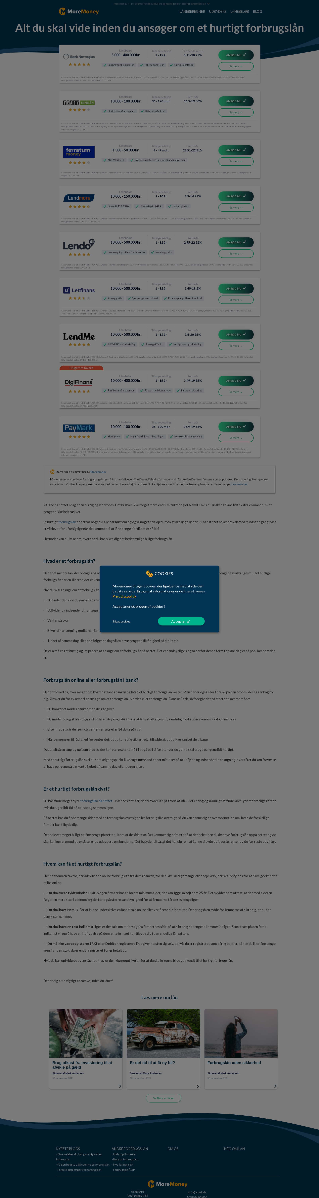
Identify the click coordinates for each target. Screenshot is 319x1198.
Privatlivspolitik (124, 596)
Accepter (178, 621)
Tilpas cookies (121, 621)
